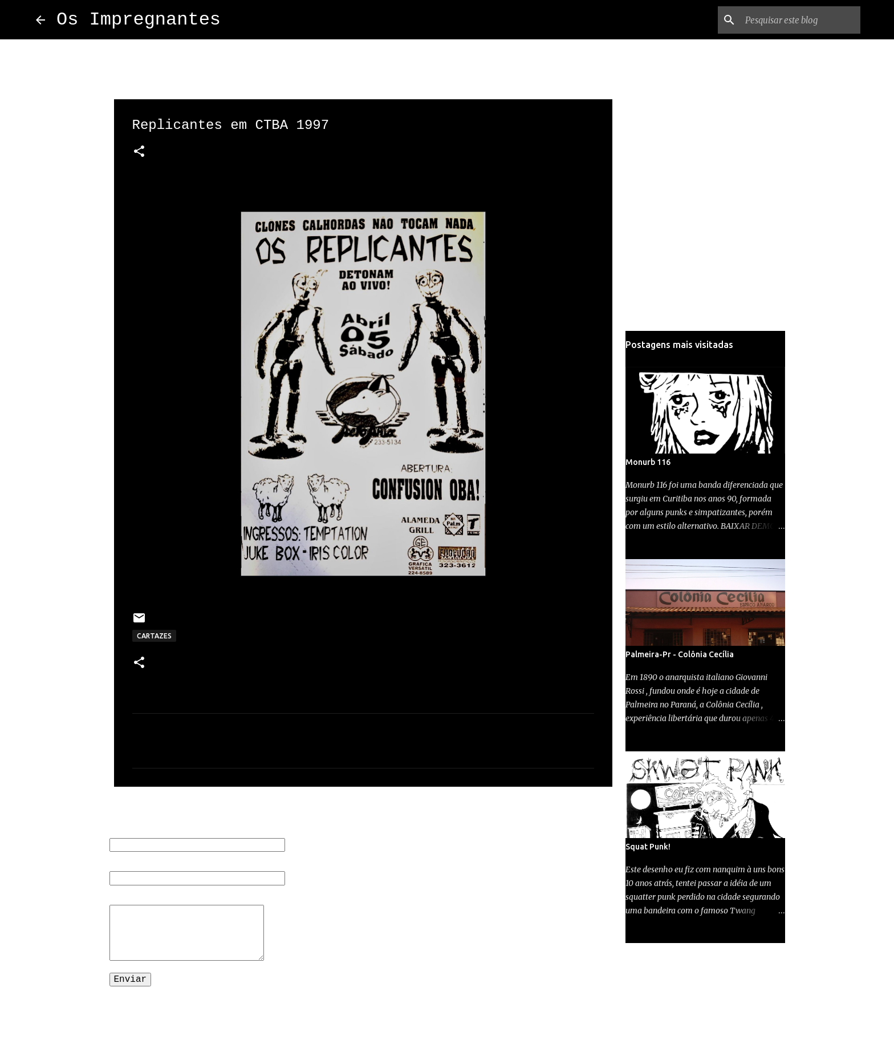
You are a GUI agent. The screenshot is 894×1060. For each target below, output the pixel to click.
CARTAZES (154, 636)
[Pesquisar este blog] (800, 20)
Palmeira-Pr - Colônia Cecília (679, 654)
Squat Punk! (647, 846)
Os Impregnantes (138, 19)
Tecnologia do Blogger (447, 1021)
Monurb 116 (647, 462)
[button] (139, 152)
